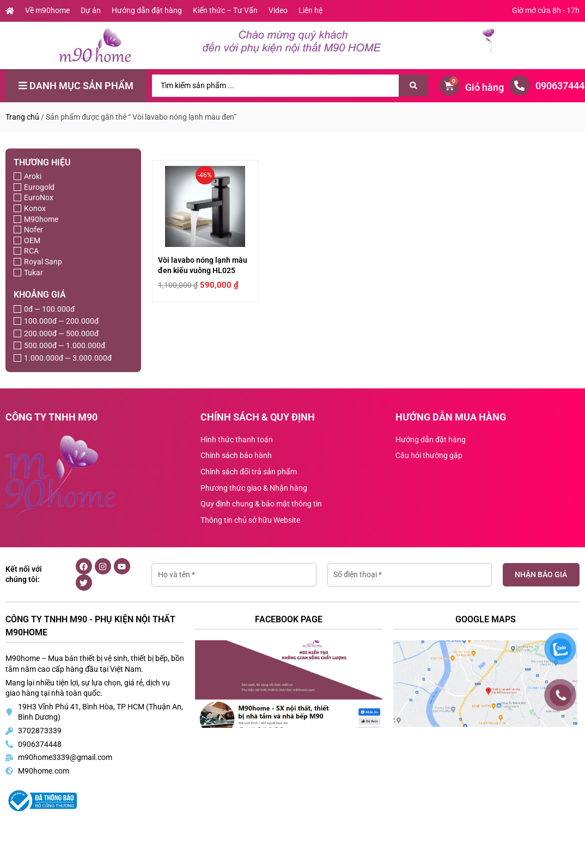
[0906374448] (519, 85)
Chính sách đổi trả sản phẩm (248, 471)
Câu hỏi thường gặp (428, 455)
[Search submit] (413, 85)
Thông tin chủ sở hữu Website (250, 520)
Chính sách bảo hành (236, 455)
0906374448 (40, 744)
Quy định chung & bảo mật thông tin (261, 503)
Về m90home (47, 10)
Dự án (91, 10)
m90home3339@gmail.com (65, 757)
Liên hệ (310, 10)
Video (278, 10)
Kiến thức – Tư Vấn (225, 10)
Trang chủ (22, 117)
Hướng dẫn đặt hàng (147, 10)
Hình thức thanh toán (236, 439)
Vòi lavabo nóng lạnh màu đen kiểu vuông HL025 (197, 302)
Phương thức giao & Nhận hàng (253, 488)
